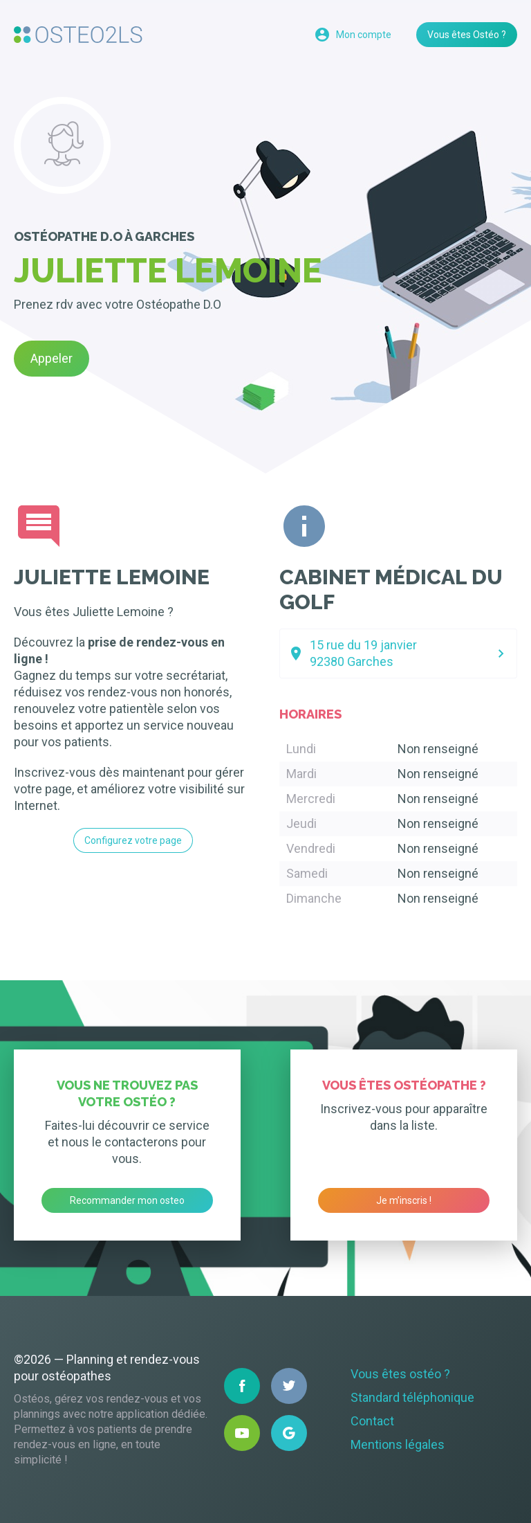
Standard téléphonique (412, 1397)
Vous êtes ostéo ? (400, 1374)
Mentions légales (398, 1444)
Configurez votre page (133, 840)
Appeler (51, 358)
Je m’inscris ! (403, 1200)
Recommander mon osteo (127, 1200)
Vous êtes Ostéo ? (466, 34)
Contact (372, 1421)
